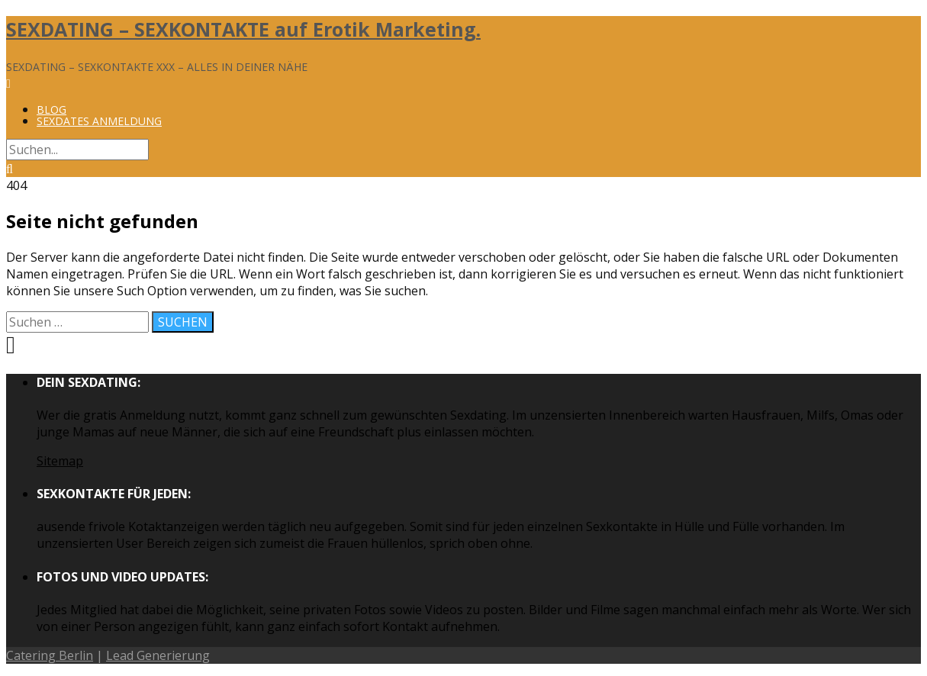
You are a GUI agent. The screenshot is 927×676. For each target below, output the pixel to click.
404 (16, 185)
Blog (51, 109)
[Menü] (8, 83)
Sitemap (60, 460)
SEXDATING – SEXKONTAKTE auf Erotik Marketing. (243, 29)
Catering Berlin (49, 655)
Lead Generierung (158, 655)
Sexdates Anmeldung (99, 121)
